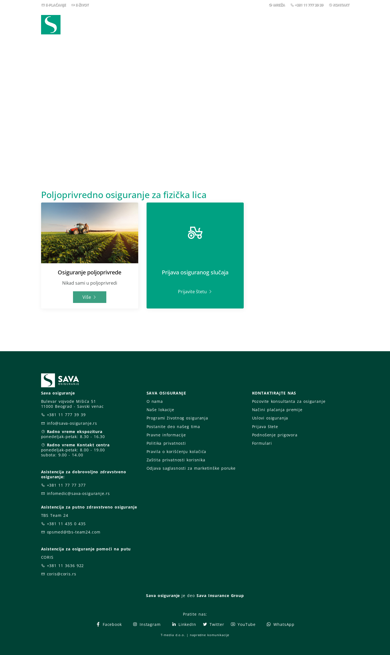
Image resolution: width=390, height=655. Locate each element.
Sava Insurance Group (220, 595)
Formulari (262, 443)
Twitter (213, 624)
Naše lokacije (160, 409)
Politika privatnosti (166, 443)
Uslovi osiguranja (270, 418)
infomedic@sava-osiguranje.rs (78, 493)
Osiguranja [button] (190, 24)
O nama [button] (276, 24)
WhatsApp (280, 624)
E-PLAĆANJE (56, 4)
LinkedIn (183, 624)
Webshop (154, 24)
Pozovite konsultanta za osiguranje (289, 401)
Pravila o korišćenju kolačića (177, 451)
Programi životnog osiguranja (177, 418)
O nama (155, 401)
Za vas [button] (310, 24)
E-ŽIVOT (82, 4)
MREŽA (279, 4)
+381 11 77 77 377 (66, 485)
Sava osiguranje (163, 595)
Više (89, 297)
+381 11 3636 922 (65, 565)
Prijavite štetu (195, 292)
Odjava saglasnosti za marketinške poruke (191, 468)
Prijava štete (265, 426)
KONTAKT (341, 4)
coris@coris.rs (61, 573)
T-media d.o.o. (173, 635)
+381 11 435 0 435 (66, 523)
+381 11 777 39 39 (309, 4)
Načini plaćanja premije (277, 409)
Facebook (108, 624)
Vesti (227, 24)
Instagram (146, 624)
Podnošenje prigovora (275, 434)
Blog (250, 24)
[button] (339, 25)
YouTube (243, 624)
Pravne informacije (166, 434)
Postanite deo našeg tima (173, 426)
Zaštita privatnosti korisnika (176, 459)
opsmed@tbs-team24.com (73, 532)
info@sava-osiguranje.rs (72, 423)
